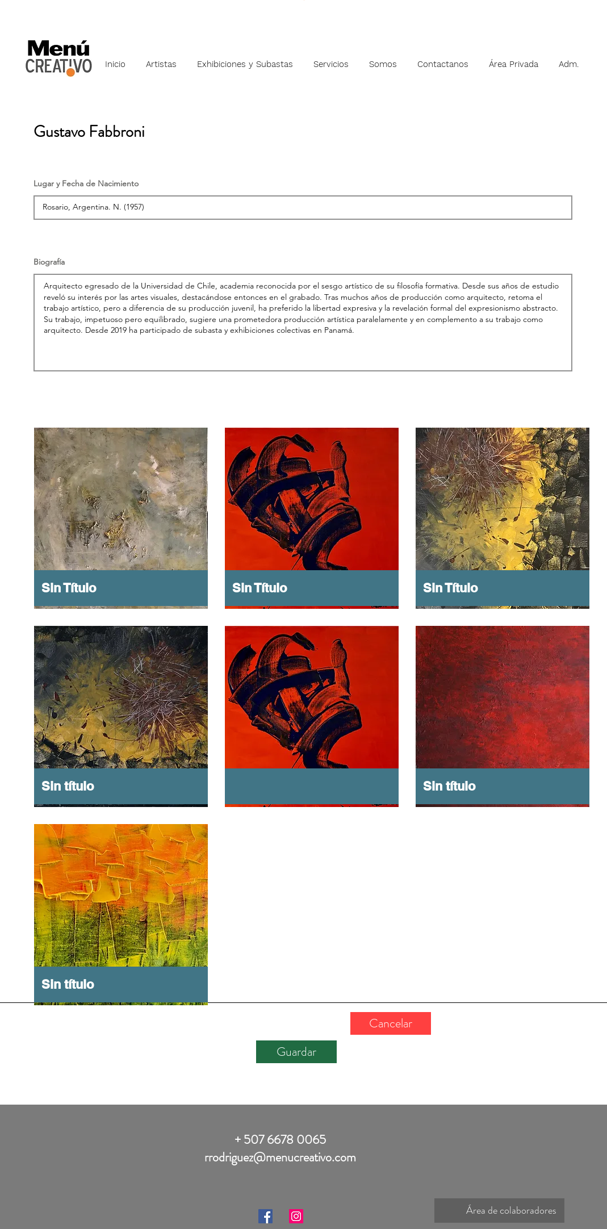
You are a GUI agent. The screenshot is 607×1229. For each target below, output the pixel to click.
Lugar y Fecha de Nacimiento (86, 183)
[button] (161, 59)
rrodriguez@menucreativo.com (280, 1157)
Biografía (49, 262)
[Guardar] (296, 1051)
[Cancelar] (390, 1023)
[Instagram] (296, 1216)
